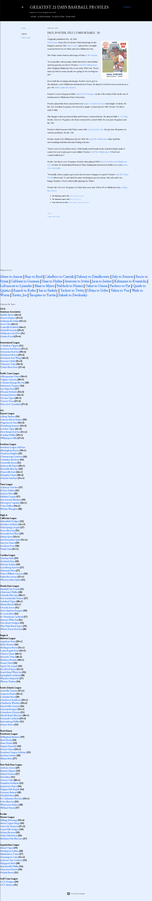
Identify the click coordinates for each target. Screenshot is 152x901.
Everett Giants (7, 749)
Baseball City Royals (10, 589)
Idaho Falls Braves (9, 835)
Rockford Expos (8, 669)
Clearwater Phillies (9, 592)
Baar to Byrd (34, 276)
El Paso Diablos (8, 490)
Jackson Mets (7, 493)
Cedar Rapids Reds (10, 650)
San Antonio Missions (11, 499)
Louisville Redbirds (10, 327)
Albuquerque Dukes (10, 376)
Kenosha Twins (8, 656)
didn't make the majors (65, 87)
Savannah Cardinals (10, 718)
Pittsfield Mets (7, 795)
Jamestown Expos (9, 786)
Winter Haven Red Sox (11, 629)
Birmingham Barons (10, 450)
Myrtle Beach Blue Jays (11, 715)
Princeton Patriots (9, 869)
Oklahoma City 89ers (10, 333)
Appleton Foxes (8, 641)
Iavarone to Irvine (77, 281)
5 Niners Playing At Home (77, 196)
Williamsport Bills (8, 438)
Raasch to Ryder (24, 290)
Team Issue (26, 38)
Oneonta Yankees (9, 792)
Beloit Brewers (7, 644)
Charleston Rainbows (11, 699)
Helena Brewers (8, 832)
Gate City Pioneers (9, 826)
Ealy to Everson (122, 276)
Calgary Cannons (9, 379)
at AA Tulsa (123, 116)
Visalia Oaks (6, 548)
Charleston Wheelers (10, 703)
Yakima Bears (6, 758)
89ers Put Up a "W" (75, 199)
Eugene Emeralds (9, 746)
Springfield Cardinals (10, 675)
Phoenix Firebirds (9, 391)
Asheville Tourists (9, 690)
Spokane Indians (8, 755)
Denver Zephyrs (8, 317)
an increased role (95, 129)
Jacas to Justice (102, 281)
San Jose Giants (8, 542)
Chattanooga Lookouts (12, 456)
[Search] (127, 7)
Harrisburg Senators (10, 425)
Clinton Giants (8, 653)
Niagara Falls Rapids (10, 789)
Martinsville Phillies (10, 866)
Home (33, 17)
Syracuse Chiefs (8, 361)
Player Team (57, 17)
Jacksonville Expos (9, 465)
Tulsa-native (72, 45)
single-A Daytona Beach (94, 103)
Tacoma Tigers (7, 397)
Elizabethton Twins (10, 853)
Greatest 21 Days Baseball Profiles (69, 7)
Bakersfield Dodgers (10, 521)
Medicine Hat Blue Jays (11, 838)
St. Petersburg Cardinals (12, 616)
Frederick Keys (7, 561)
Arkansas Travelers (9, 487)
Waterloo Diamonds (9, 678)
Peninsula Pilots (8, 570)
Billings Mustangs (9, 820)
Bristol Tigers (7, 847)
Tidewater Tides (8, 364)
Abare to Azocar (11, 276)
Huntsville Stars (8, 471)
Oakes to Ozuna (96, 285)
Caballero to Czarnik (59, 276)
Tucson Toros (7, 401)
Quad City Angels (9, 666)
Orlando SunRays (9, 478)
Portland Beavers (8, 394)
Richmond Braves (9, 354)
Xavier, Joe (19, 295)
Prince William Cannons (12, 573)
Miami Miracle (7, 604)
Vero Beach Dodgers (9, 622)
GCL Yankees (7, 884)
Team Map (69, 17)
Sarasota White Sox (9, 619)
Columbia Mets (8, 696)
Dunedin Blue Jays (9, 595)
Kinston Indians (8, 564)
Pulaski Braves (7, 872)
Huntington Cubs (9, 857)
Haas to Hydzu (52, 281)
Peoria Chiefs (7, 662)
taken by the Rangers (85, 94)
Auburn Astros (8, 767)
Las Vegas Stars (7, 388)
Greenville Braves (9, 462)
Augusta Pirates (8, 693)
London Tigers (8, 428)
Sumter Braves (7, 724)
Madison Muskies (9, 659)
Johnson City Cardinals (11, 860)
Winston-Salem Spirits (10, 579)
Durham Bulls (7, 558)
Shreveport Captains (10, 502)
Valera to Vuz (120, 290)
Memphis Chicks (8, 475)
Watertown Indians (9, 804)
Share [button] (23, 28)
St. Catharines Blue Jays (11, 798)
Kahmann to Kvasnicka (130, 281)
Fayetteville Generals (10, 706)
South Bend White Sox (11, 672)
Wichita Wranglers (9, 508)
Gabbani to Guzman (25, 281)
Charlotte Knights (9, 453)
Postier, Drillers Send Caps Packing (78, 202)
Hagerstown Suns (9, 422)
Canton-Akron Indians (11, 419)
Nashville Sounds (9, 330)
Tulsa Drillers (6, 505)
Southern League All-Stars (13, 447)
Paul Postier (52, 42)
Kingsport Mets (8, 863)
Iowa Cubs (6, 324)
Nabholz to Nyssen (70, 285)
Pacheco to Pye (120, 285)
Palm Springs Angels (10, 527)
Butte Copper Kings (10, 823)
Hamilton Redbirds (10, 783)
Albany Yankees (8, 416)
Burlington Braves (9, 647)
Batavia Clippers (8, 770)
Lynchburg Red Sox (10, 567)
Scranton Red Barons (11, 348)
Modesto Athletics (9, 524)
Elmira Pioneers (8, 773)
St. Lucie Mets (7, 613)
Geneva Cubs (7, 780)
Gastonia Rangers (9, 709)
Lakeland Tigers (8, 601)
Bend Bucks (6, 739)
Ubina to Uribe (97, 290)
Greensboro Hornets (10, 712)
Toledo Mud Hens (9, 367)
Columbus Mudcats (10, 459)
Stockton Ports (8, 545)
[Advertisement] (87, 240)
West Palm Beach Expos (11, 625)
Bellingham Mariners (10, 736)
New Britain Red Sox (10, 431)
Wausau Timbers (8, 681)
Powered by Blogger (76, 893)
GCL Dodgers (7, 881)
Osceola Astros (8, 607)
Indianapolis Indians (10, 320)
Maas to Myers (44, 285)
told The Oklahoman (87, 65)
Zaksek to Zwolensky (72, 295)
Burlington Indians (10, 850)
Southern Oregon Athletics (13, 752)
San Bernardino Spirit (10, 539)
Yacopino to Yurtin (42, 295)
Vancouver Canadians (10, 404)
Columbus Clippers (10, 345)
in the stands (91, 55)
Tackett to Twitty (72, 290)
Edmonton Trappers (10, 385)
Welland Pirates (7, 807)
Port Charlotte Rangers (12, 610)
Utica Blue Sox (7, 801)
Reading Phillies (8, 434)
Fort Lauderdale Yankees (12, 598)
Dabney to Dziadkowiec (93, 276)
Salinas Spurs (7, 536)
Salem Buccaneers (9, 576)
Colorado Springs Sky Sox (12, 382)
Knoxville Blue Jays (9, 468)
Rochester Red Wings (11, 357)
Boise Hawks (7, 743)
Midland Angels (8, 496)
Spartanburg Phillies (10, 721)
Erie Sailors (6, 776)
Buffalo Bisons (7, 314)
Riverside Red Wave (10, 533)
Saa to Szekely (48, 290)
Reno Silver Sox (8, 530)
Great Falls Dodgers (10, 829)
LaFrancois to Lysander (16, 285)
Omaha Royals (7, 336)
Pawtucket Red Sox (10, 351)
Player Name (43, 17)
